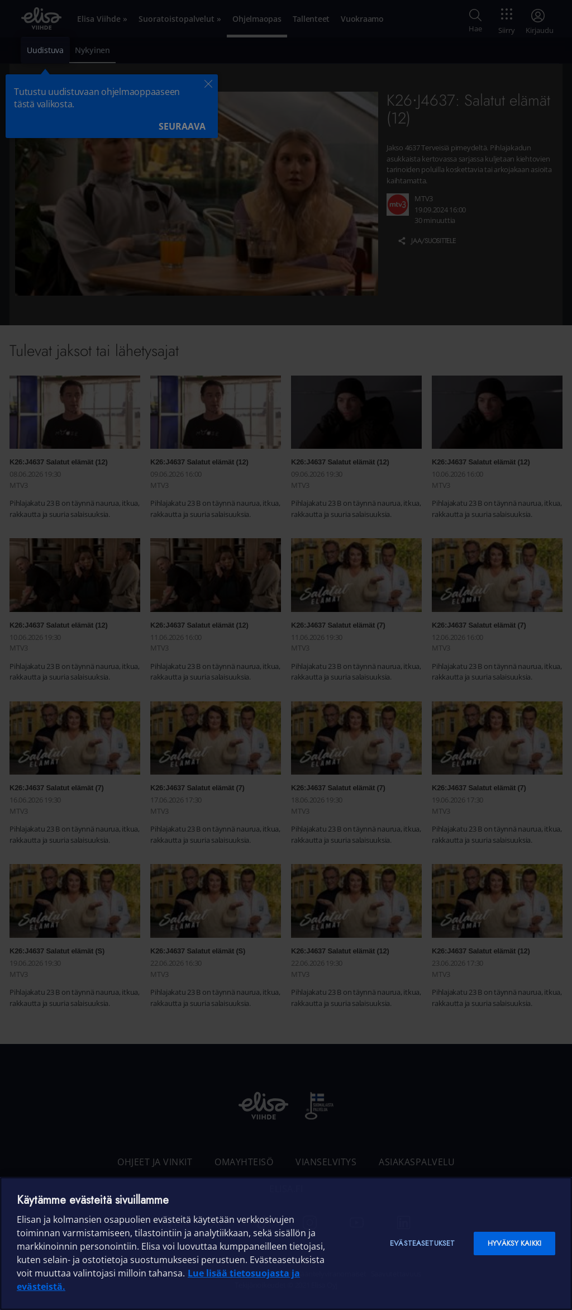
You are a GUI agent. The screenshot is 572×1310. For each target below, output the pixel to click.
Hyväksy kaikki (514, 1243)
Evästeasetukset (422, 1243)
